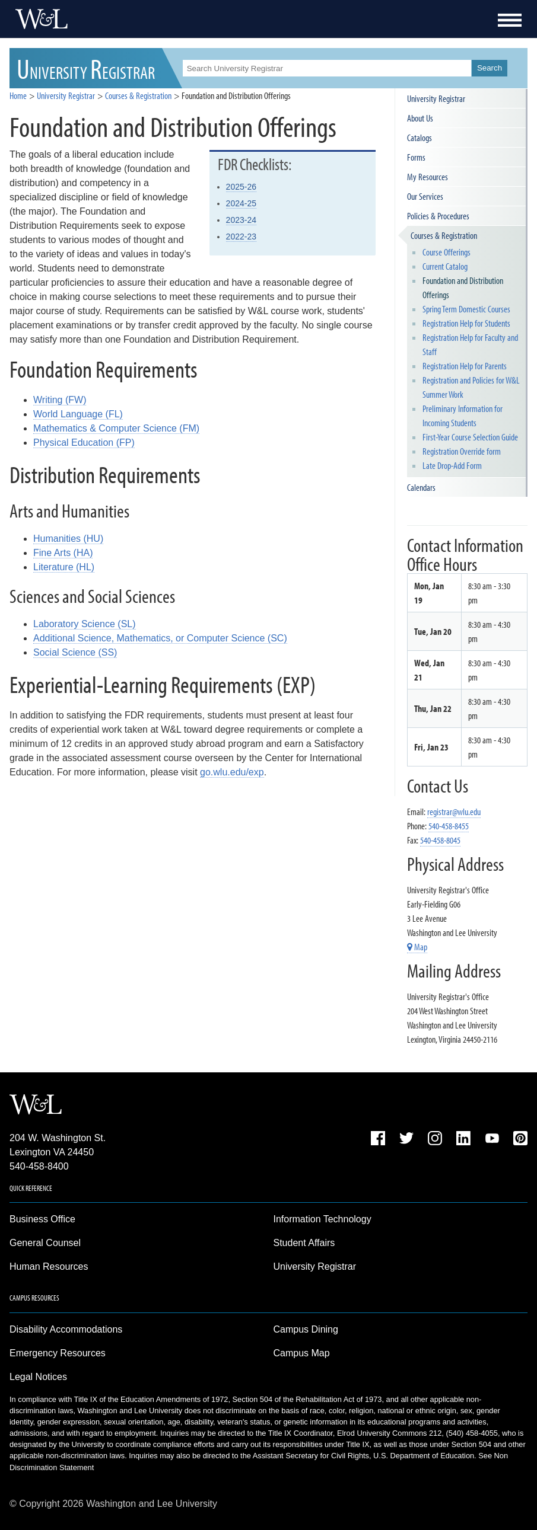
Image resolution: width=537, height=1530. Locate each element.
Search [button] (489, 67)
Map (417, 947)
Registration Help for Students (466, 323)
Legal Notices (38, 1377)
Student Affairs (304, 1243)
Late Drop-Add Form (452, 465)
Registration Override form (461, 451)
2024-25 (241, 203)
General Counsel (45, 1243)
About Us (420, 118)
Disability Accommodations (65, 1329)
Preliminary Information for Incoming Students (462, 416)
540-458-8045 (440, 840)
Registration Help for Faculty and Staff (470, 344)
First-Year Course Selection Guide (470, 437)
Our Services (425, 196)
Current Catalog (445, 266)
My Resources (427, 177)
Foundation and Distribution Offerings (462, 287)
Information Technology (322, 1219)
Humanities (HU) (68, 539)
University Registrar (66, 95)
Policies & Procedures (438, 216)
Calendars (421, 487)
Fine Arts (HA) (63, 553)
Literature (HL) (63, 567)
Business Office (42, 1219)
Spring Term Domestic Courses (466, 309)
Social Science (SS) (75, 652)
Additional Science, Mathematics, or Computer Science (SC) (160, 638)
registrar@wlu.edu (454, 811)
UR (86, 68)
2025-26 (241, 186)
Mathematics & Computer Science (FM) (116, 428)
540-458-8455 (448, 826)
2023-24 (241, 220)
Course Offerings (446, 252)
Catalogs (419, 137)
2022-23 (241, 236)
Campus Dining (306, 1329)
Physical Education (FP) (84, 442)
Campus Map (302, 1353)
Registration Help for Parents (464, 366)
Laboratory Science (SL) (84, 624)
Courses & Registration (444, 235)
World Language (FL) (78, 414)
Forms (416, 157)
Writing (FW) (59, 400)
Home (18, 95)
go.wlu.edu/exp (232, 772)
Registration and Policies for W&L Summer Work (471, 387)
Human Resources (48, 1266)
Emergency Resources (57, 1353)
